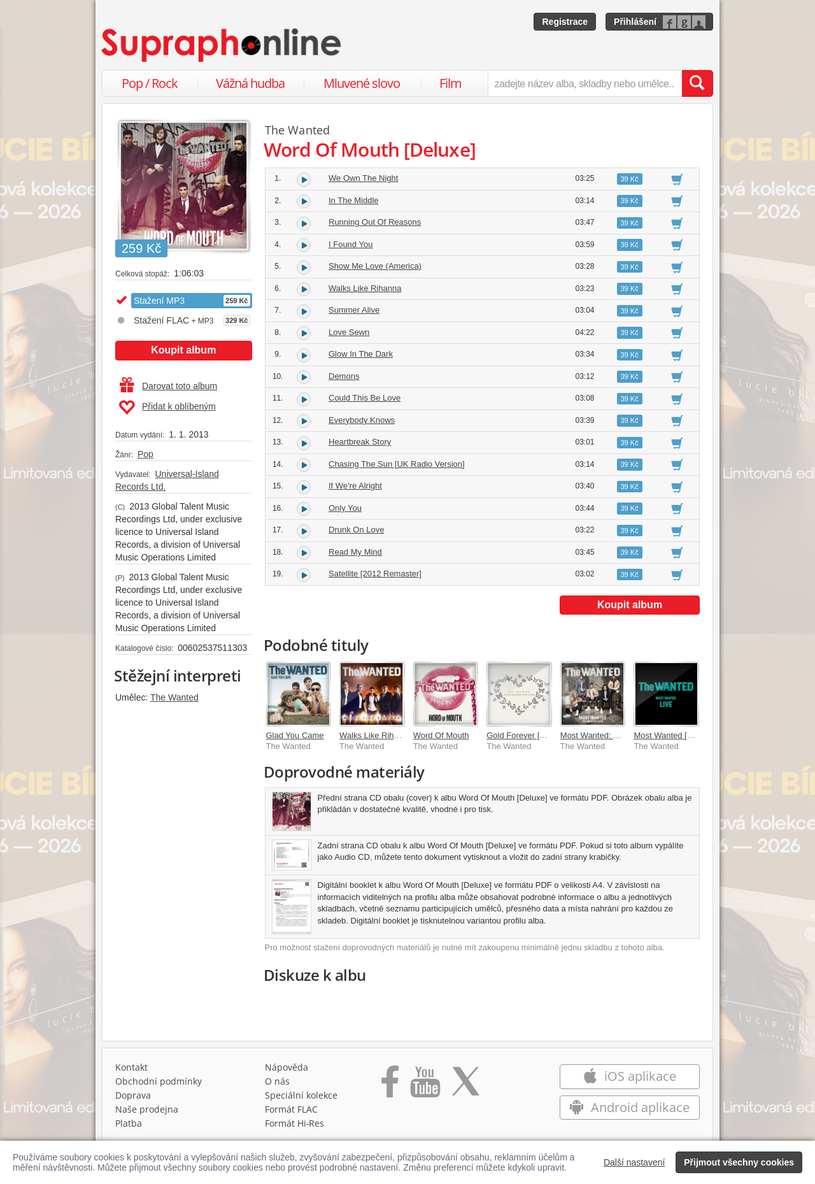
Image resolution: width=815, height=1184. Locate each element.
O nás (277, 1081)
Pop (145, 454)
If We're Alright (355, 485)
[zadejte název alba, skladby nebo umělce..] (585, 83)
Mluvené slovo (361, 83)
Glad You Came (295, 735)
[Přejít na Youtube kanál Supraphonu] (425, 1085)
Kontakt (131, 1067)
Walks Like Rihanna (365, 288)
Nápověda (286, 1067)
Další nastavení (634, 1162)
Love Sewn (349, 332)
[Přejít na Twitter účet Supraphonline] (465, 1085)
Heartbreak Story (360, 441)
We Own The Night (363, 178)
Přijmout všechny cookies (739, 1162)
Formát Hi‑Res (295, 1123)
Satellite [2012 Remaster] (375, 573)
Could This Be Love (364, 398)
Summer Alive (354, 310)
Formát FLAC (291, 1109)
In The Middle (354, 200)
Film (450, 83)
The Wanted (174, 697)
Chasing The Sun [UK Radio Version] (397, 464)
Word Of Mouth (441, 735)
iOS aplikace (629, 1076)
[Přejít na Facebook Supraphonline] (390, 1085)
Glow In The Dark (361, 354)
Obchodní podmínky (158, 1081)
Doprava (133, 1095)
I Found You (350, 244)
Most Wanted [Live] (669, 735)
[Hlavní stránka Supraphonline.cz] (222, 45)
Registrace (565, 22)
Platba (128, 1123)
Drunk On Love (356, 529)
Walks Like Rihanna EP (382, 735)
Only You (345, 508)
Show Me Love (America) (375, 266)
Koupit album (183, 350)
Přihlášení (635, 22)
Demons (344, 376)
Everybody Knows (362, 420)
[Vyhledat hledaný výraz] (697, 83)
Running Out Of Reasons (375, 222)
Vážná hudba (250, 83)
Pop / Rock (150, 83)
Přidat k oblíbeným (167, 407)
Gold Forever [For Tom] (529, 735)
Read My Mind (355, 552)
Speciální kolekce (301, 1095)
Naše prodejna (146, 1109)
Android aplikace (629, 1107)
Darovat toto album (168, 386)
